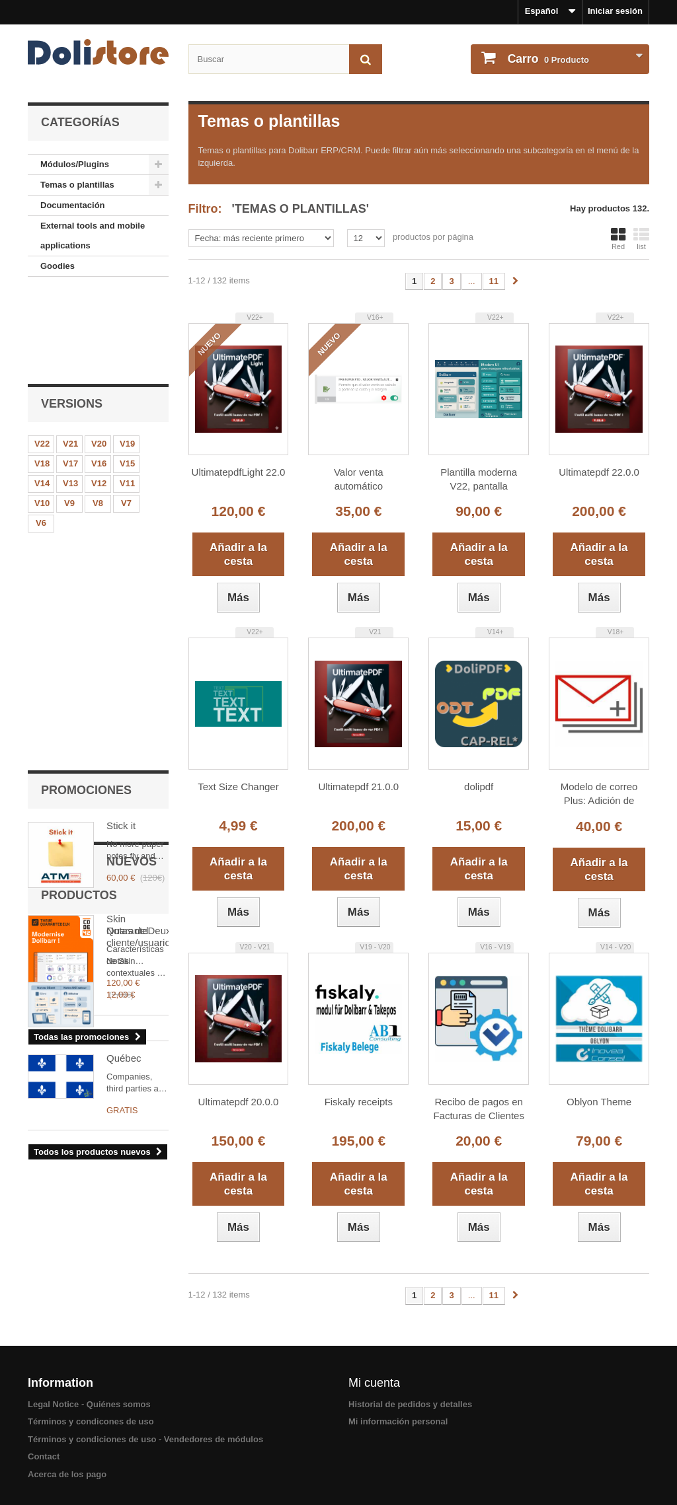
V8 (98, 416)
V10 (42, 416)
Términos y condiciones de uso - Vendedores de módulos (145, 1439)
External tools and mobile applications (92, 235)
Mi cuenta (374, 1382)
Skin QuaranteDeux (137, 621)
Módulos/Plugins (74, 164)
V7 (126, 416)
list (641, 238)
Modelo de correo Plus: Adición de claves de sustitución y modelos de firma (599, 794)
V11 (127, 396)
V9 (69, 416)
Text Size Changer (238, 786)
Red (618, 238)
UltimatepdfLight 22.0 (239, 472)
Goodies (57, 266)
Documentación (72, 205)
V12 (98, 396)
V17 (70, 376)
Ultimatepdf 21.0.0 (358, 786)
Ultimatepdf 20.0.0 (238, 1101)
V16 (98, 376)
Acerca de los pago (67, 1474)
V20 (98, 356)
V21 (70, 356)
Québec (123, 933)
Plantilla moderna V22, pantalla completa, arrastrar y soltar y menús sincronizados (478, 480)
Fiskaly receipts (359, 1101)
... (471, 281)
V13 (70, 396)
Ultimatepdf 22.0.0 (599, 472)
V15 (127, 376)
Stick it (121, 522)
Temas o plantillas (77, 185)
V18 (42, 376)
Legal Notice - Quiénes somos (89, 1404)
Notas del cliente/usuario (137, 837)
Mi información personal (398, 1421)
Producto (547, 58)
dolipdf (478, 786)
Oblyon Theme (599, 1101)
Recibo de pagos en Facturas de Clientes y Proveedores (478, 1109)
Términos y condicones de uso (91, 1421)
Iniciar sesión (615, 11)
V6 (41, 436)
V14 (42, 396)
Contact (44, 1456)
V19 (127, 356)
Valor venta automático (358, 479)
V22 (42, 356)
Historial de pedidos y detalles (410, 1404)
